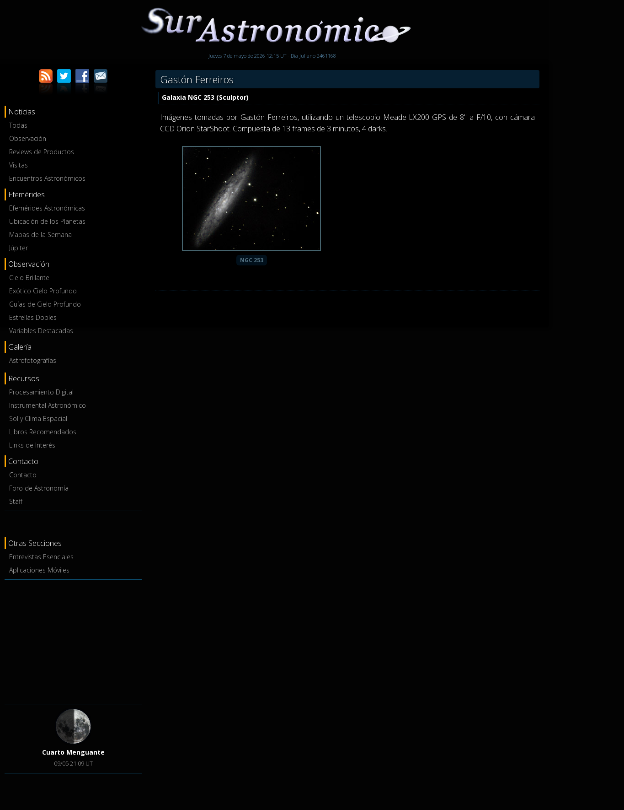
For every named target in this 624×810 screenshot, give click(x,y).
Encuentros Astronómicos (47, 178)
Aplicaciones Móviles (39, 570)
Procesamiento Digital (41, 392)
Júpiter (18, 247)
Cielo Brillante (29, 277)
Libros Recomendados (42, 431)
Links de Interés (32, 445)
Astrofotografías (32, 360)
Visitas (18, 165)
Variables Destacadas (41, 330)
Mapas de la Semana (40, 234)
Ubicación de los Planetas (47, 221)
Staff (15, 501)
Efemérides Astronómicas (47, 208)
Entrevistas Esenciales (41, 556)
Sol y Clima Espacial (38, 418)
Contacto (23, 474)
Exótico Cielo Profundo (43, 290)
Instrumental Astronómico (47, 405)
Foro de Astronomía (39, 488)
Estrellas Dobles (33, 317)
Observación (27, 138)
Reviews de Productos (41, 151)
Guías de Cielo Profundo (45, 304)
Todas (18, 125)
